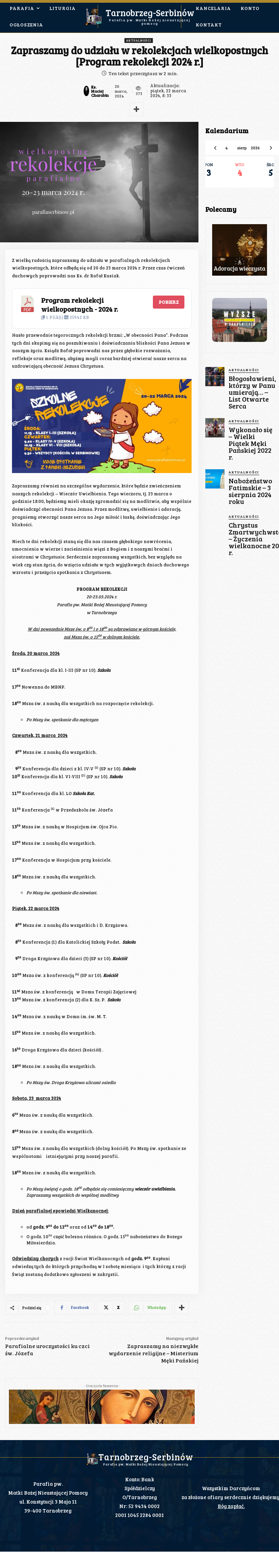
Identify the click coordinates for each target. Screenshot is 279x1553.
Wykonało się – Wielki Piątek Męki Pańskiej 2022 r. (250, 417)
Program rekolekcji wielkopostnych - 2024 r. (79, 304)
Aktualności (138, 40)
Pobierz (169, 302)
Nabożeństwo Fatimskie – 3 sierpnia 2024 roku (250, 448)
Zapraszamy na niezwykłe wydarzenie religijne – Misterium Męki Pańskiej (153, 1353)
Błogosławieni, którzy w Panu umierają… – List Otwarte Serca (247, 383)
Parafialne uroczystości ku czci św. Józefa (47, 1349)
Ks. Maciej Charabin (98, 91)
